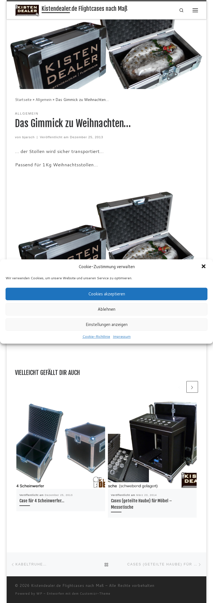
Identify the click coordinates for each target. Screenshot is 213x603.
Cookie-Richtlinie (96, 336)
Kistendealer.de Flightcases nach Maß (67, 585)
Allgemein (44, 99)
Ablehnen (106, 309)
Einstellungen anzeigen (107, 324)
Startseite (23, 99)
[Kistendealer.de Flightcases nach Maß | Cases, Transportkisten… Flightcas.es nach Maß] (27, 10)
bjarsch (28, 137)
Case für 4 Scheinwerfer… (41, 500)
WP (39, 593)
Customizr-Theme (95, 593)
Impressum (122, 336)
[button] (204, 266)
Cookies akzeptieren (106, 294)
